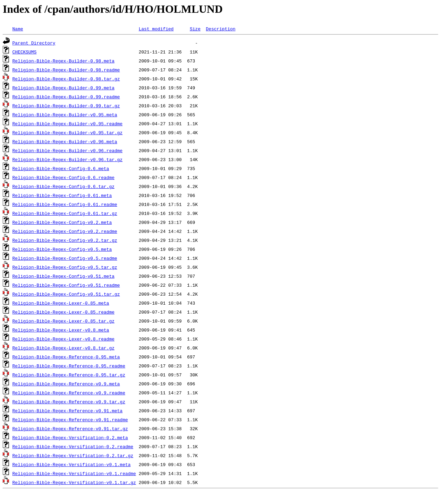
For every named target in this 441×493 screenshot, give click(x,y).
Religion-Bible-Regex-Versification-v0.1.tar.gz (74, 482)
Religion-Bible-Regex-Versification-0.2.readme (72, 446)
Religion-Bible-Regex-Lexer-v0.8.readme (63, 339)
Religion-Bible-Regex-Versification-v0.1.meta (71, 464)
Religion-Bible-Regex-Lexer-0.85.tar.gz (63, 321)
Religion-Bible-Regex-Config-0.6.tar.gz (63, 186)
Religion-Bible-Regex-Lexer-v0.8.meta (60, 330)
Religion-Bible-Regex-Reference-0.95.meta (66, 357)
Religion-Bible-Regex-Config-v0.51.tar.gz (66, 294)
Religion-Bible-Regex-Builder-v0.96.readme (67, 150)
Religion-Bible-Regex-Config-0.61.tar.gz (64, 213)
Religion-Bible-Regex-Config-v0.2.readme (64, 231)
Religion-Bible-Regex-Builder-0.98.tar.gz (66, 79)
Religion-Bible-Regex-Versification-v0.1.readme (74, 473)
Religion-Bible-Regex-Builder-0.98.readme (66, 70)
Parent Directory (33, 43)
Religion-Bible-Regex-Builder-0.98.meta (63, 61)
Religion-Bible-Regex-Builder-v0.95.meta (64, 114)
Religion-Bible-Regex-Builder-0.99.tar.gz (66, 105)
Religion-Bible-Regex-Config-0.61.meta (62, 195)
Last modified (156, 29)
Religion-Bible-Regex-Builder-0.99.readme (66, 96)
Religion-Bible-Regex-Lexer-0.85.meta (60, 303)
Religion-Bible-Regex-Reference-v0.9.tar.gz (68, 401)
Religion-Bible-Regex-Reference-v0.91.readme (70, 419)
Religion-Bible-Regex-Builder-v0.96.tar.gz (67, 159)
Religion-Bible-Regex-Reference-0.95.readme (68, 366)
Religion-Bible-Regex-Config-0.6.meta (60, 168)
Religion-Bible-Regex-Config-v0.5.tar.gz (64, 267)
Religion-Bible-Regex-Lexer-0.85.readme (63, 312)
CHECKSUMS (24, 52)
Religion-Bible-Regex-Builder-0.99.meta (63, 88)
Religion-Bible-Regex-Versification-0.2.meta (70, 437)
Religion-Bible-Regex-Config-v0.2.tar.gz (64, 240)
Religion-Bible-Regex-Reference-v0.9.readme (68, 393)
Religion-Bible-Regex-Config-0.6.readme (63, 177)
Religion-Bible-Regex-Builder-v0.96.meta (64, 141)
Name (17, 29)
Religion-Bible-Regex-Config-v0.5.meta (62, 249)
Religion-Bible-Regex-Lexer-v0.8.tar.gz (63, 348)
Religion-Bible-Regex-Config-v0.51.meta (63, 276)
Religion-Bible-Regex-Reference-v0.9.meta (66, 384)
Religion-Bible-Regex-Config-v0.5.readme (64, 258)
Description (220, 29)
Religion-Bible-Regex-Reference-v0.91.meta (67, 410)
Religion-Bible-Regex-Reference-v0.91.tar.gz (70, 428)
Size (195, 29)
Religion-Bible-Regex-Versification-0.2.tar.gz (72, 455)
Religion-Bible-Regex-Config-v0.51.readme (66, 285)
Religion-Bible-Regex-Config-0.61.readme (64, 204)
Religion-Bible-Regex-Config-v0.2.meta (62, 222)
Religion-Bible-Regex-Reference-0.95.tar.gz (68, 375)
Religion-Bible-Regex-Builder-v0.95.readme (67, 123)
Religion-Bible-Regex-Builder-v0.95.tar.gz (67, 132)
